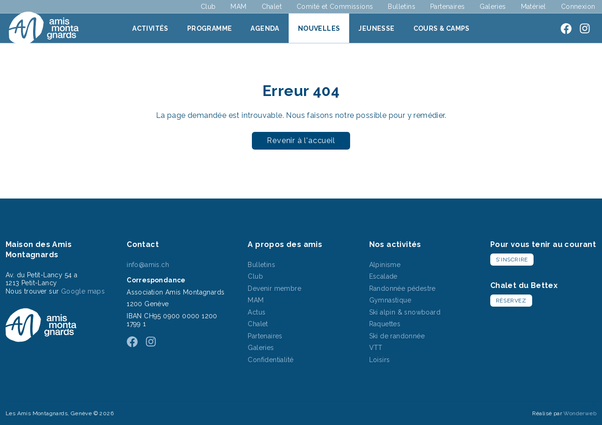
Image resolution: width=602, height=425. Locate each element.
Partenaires (447, 6)
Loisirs (379, 359)
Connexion (578, 6)
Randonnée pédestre (402, 288)
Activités (150, 28)
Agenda (264, 28)
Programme (209, 28)
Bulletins (401, 6)
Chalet (272, 6)
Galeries (493, 6)
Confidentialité (270, 359)
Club (208, 6)
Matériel (533, 6)
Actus (256, 312)
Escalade (383, 276)
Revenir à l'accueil (301, 140)
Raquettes (385, 324)
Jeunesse (376, 28)
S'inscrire (512, 259)
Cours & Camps (441, 28)
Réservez (511, 300)
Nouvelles (319, 28)
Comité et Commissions (335, 6)
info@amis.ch (148, 264)
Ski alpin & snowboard (404, 312)
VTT (376, 347)
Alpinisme (385, 264)
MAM (238, 6)
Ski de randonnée (397, 336)
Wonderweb (579, 413)
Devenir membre (274, 288)
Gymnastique (390, 300)
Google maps (83, 291)
